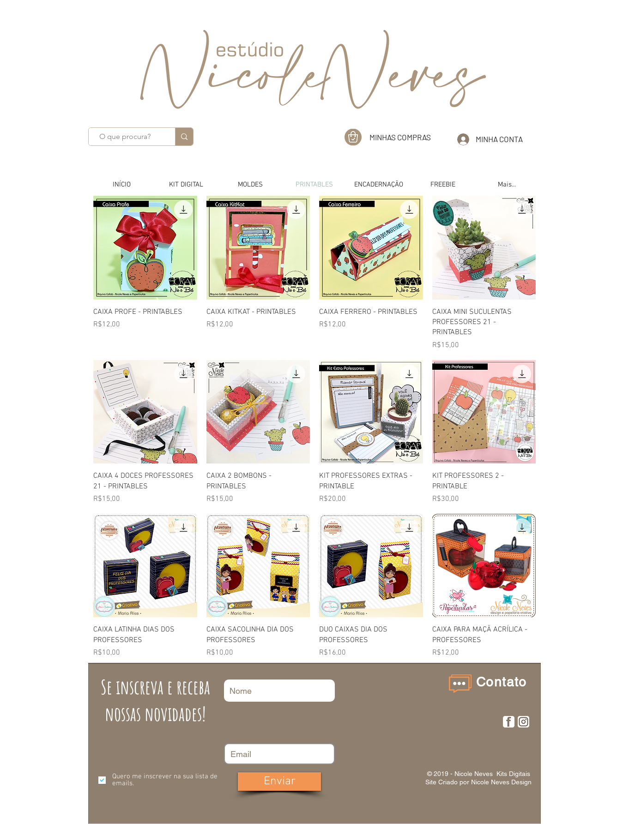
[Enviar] (279, 781)
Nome (235, 672)
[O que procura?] (125, 136)
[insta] (523, 722)
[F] (508, 722)
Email (232, 736)
